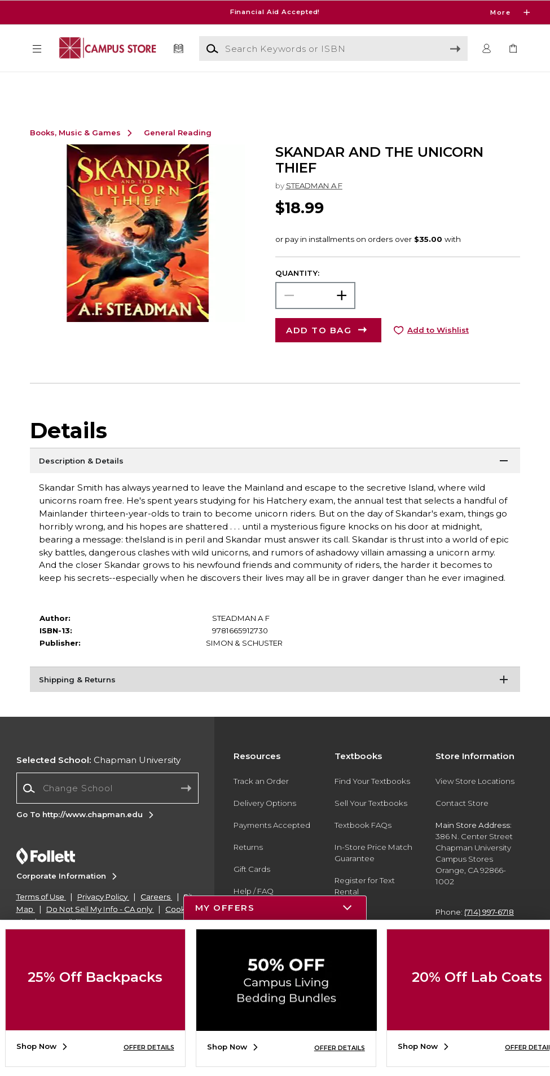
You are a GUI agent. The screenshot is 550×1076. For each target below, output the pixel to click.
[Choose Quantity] (315, 316)
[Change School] (107, 808)
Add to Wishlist (438, 350)
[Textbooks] (178, 49)
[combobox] (107, 809)
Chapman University (98, 780)
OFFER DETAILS (149, 1047)
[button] (36, 49)
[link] (513, 49)
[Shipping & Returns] (275, 701)
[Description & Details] (275, 482)
